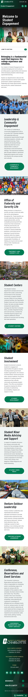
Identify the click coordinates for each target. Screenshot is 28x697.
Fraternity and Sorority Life (14, 252)
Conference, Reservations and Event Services (14, 625)
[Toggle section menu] (25, 49)
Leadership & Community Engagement (14, 166)
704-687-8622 (14, 667)
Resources (9, 681)
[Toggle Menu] (25, 6)
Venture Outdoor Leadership (14, 537)
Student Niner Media (14, 470)
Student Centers (14, 326)
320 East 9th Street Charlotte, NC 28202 (14, 659)
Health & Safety (11, 685)
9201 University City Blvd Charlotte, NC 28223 (14, 651)
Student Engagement (7, 6)
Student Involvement (14, 399)
